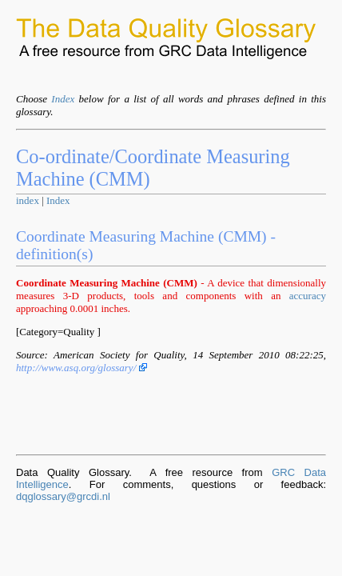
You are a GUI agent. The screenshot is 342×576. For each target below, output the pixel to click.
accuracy (307, 296)
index (27, 200)
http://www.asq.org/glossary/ (81, 368)
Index (62, 99)
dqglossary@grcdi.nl (63, 496)
